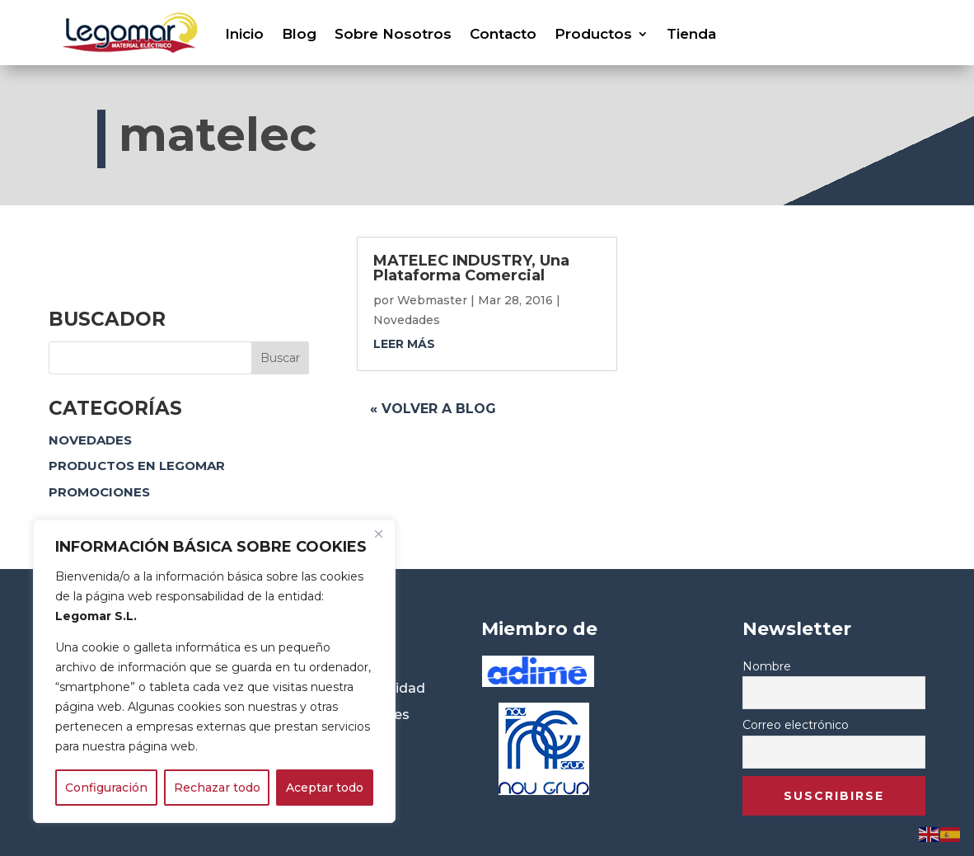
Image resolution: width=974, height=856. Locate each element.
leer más (404, 343)
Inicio (244, 34)
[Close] (378, 533)
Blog (299, 34)
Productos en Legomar (137, 465)
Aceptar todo (324, 787)
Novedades (90, 440)
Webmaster (432, 300)
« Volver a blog (433, 408)
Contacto (503, 34)
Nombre (766, 666)
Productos (593, 34)
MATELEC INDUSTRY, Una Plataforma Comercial (471, 268)
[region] (214, 671)
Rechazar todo (217, 787)
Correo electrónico (795, 724)
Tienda (691, 34)
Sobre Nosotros (393, 34)
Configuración (106, 787)
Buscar (280, 357)
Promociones (99, 492)
